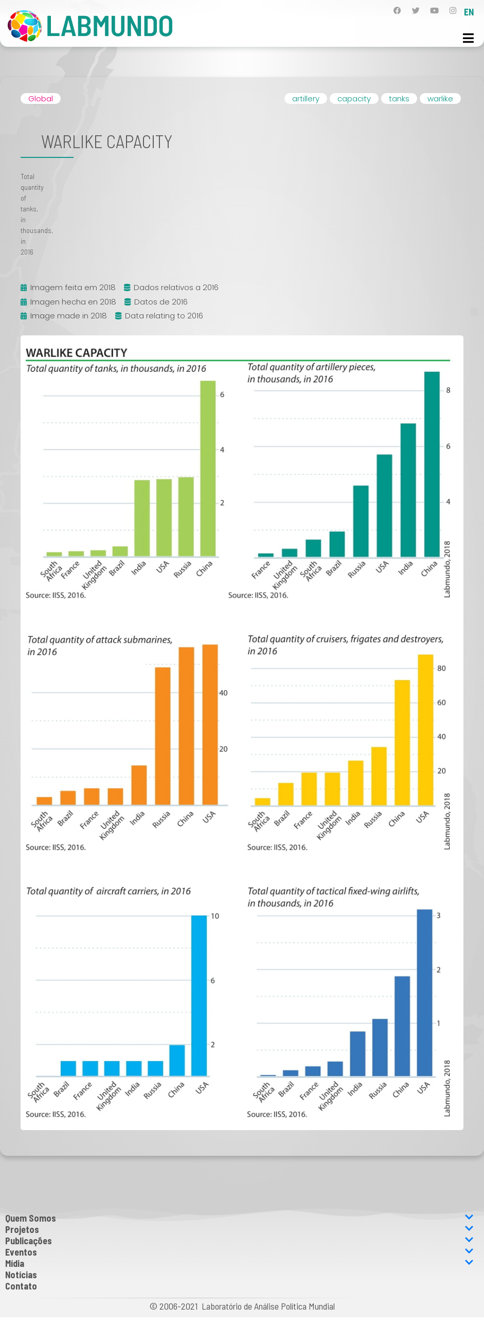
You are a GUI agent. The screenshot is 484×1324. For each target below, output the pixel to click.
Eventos (239, 1252)
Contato (21, 1286)
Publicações (239, 1240)
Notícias (21, 1274)
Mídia (239, 1263)
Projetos (239, 1229)
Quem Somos (239, 1218)
